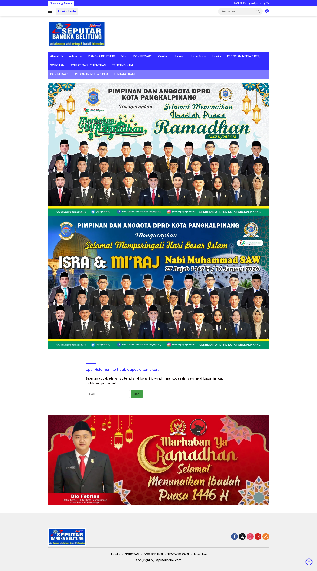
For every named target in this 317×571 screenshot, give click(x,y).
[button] (258, 11)
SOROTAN (57, 65)
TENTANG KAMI (122, 65)
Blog (124, 56)
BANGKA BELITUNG (101, 56)
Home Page (198, 56)
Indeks (216, 56)
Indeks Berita (67, 11)
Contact (163, 56)
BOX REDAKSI (142, 56)
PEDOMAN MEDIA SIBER (243, 56)
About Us (56, 56)
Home (179, 56)
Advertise (75, 56)
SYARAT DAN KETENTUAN (88, 65)
